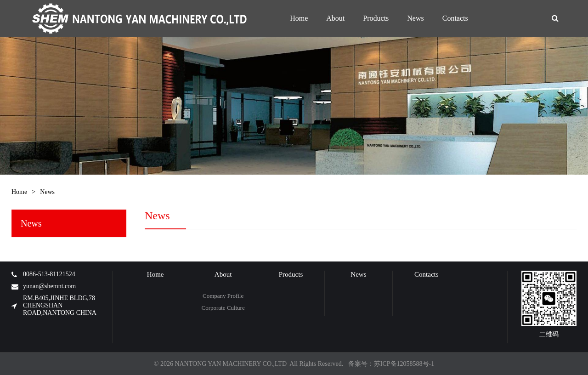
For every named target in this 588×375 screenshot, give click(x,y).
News (47, 191)
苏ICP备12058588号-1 (404, 363)
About (223, 274)
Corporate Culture (222, 307)
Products (291, 274)
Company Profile (223, 295)
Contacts (426, 274)
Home (19, 191)
